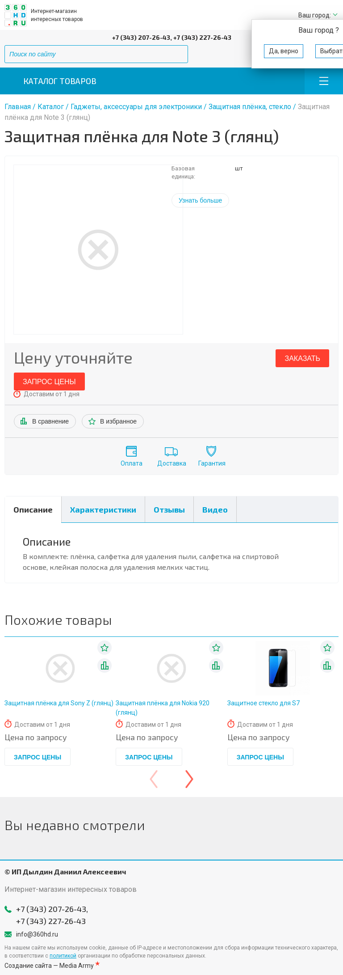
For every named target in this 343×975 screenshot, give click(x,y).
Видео (215, 509)
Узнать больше (200, 200)
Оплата (131, 463)
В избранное (118, 421)
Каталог (51, 106)
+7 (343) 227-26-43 (202, 37)
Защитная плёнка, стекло (250, 106)
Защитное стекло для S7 (263, 703)
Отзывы (169, 509)
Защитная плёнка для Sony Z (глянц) (58, 703)
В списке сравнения (104, 665)
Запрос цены (49, 382)
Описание (33, 509)
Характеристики (103, 509)
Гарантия (212, 463)
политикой (63, 956)
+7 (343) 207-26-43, (142, 37)
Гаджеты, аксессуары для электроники (136, 106)
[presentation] (154, 779)
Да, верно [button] (283, 51)
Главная (17, 106)
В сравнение (50, 421)
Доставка (171, 463)
